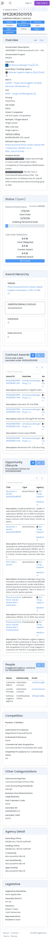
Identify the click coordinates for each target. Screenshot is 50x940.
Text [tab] (41, 40)
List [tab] (35, 40)
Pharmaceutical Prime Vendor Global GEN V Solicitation (13, 601)
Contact (15, 933)
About (6, 933)
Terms (6, 936)
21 (8, 322)
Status (23, 22)
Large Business (12, 796)
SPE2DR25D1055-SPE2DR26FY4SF (13, 382)
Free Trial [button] (42, 3)
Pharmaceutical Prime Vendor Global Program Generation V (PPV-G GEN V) (25, 290)
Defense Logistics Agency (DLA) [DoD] (26, 72)
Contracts (24, 25)
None (7, 108)
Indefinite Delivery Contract (22, 304)
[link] (42, 367)
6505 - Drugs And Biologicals (19, 93)
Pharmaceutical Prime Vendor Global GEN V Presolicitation (13, 626)
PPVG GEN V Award (11, 563)
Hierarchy (37, 22)
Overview (9, 22)
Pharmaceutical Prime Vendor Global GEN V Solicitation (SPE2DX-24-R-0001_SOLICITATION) (24, 148)
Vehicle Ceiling (12, 134)
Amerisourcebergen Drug (21, 65)
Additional (10, 32)
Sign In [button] (28, 3)
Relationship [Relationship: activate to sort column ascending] (22, 678)
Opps (10, 29)
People (37, 29)
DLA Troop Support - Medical (40, 496)
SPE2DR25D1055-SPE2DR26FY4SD (13, 410)
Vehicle (11, 283)
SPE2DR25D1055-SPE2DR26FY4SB (13, 396)
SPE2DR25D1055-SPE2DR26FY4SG (13, 439)
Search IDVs (10, 9)
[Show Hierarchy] (37, 65)
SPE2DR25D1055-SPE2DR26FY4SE (13, 425)
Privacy (14, 936)
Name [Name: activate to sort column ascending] (9, 678)
